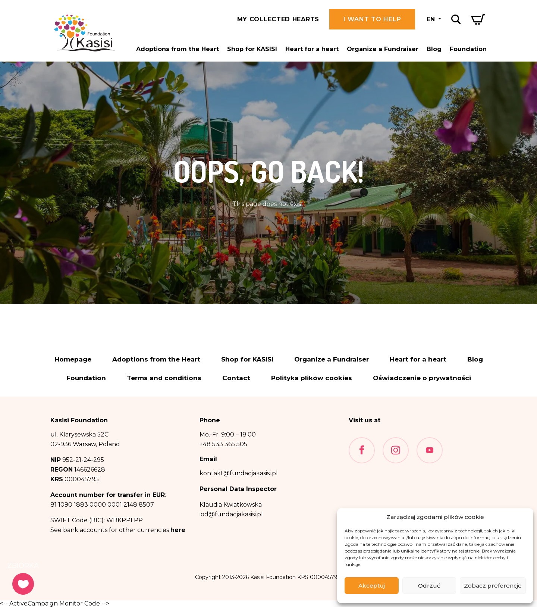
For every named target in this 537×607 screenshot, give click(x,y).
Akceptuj (371, 585)
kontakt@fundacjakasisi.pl (239, 473)
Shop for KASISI (252, 49)
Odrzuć (429, 585)
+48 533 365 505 (223, 444)
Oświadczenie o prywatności (422, 378)
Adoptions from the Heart (177, 49)
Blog (434, 49)
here (177, 530)
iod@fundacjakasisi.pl (231, 514)
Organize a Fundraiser (382, 49)
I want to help (372, 19)
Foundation (468, 49)
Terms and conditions (164, 378)
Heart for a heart (312, 49)
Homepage (72, 359)
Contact (236, 378)
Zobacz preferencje (493, 585)
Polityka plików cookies (311, 378)
